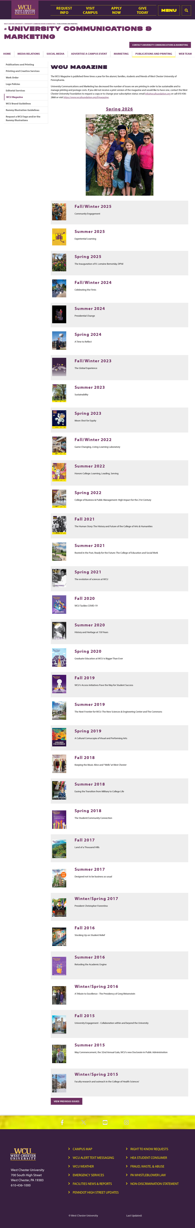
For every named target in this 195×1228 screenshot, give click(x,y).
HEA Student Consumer (148, 1157)
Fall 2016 (85, 927)
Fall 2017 (85, 840)
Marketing (121, 53)
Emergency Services (88, 1175)
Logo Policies (13, 84)
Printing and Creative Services (23, 71)
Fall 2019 (85, 677)
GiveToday (142, 10)
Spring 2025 (88, 256)
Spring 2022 (88, 492)
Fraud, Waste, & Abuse (147, 1166)
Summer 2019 (90, 704)
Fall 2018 (85, 757)
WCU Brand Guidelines (18, 103)
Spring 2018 (88, 810)
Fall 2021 (85, 519)
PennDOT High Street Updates (96, 1192)
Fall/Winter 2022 (93, 439)
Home (7, 53)
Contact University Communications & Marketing (160, 45)
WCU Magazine (14, 97)
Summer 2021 (90, 545)
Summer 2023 (90, 387)
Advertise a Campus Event (89, 53)
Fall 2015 (85, 1015)
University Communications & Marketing (40, 24)
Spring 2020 (88, 651)
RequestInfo (64, 10)
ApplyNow (116, 10)
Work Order (12, 77)
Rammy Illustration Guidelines (22, 110)
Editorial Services (15, 90)
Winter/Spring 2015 (96, 1074)
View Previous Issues (66, 1101)
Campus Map (82, 1149)
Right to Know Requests (149, 1149)
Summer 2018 (90, 784)
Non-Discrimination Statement (154, 1183)
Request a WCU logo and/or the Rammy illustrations (23, 118)
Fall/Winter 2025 (93, 206)
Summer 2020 (90, 624)
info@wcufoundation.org (157, 93)
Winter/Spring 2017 (96, 898)
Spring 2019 (88, 731)
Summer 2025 (90, 231)
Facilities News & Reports (92, 1183)
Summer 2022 (90, 466)
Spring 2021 (88, 571)
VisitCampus (90, 10)
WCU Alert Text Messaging (93, 1157)
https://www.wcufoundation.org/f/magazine (86, 97)
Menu (169, 10)
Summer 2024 (90, 308)
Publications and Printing (153, 53)
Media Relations (28, 53)
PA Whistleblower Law (148, 1175)
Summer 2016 (90, 957)
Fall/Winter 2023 (93, 360)
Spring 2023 (88, 413)
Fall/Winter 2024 (93, 282)
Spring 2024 (88, 334)
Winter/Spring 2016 (96, 986)
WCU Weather (83, 1166)
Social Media (55, 53)
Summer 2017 (90, 869)
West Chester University (13, 24)
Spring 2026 (119, 108)
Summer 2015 (90, 1045)
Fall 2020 (85, 598)
